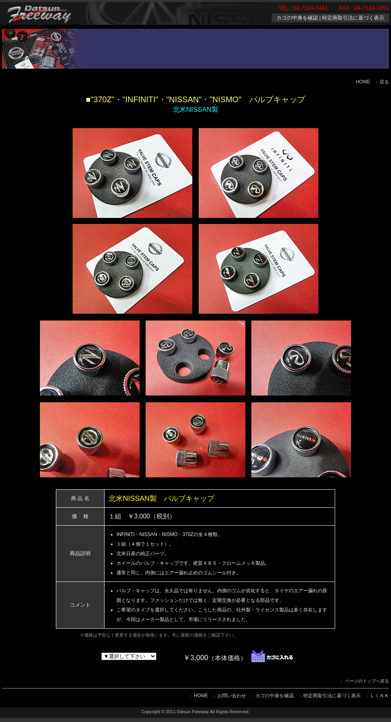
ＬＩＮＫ (379, 695)
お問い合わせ (231, 695)
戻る (384, 82)
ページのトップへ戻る (367, 680)
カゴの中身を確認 (297, 18)
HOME (363, 82)
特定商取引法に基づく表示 (353, 18)
